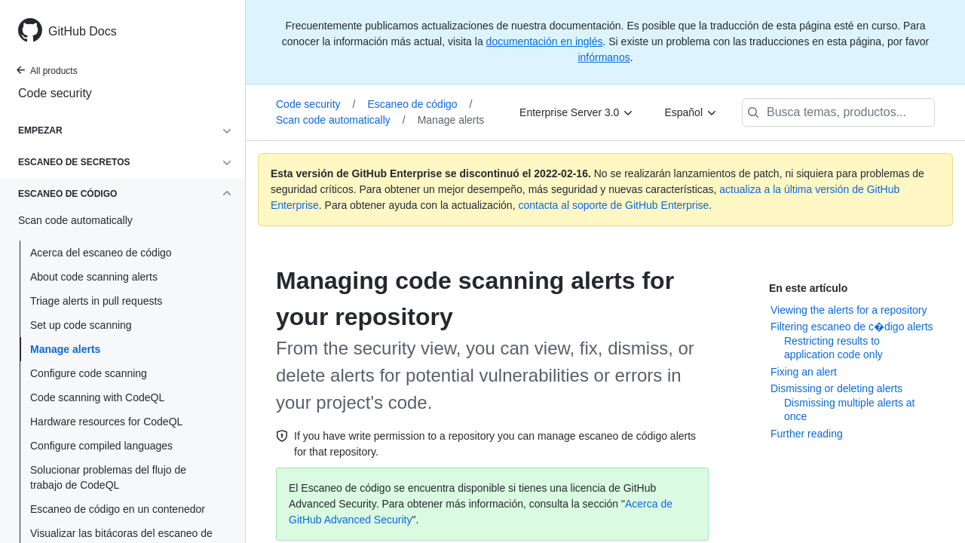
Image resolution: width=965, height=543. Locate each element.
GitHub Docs (82, 31)
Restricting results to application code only (833, 347)
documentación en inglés (544, 41)
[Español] (691, 112)
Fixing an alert (803, 372)
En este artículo (808, 288)
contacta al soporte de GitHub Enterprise (613, 205)
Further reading (806, 434)
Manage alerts (65, 349)
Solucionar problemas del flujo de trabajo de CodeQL (108, 477)
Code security (55, 93)
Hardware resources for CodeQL (106, 422)
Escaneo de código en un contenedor (117, 509)
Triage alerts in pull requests (96, 301)
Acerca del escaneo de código (101, 253)
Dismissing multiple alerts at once (849, 409)
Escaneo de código (419, 104)
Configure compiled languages (101, 446)
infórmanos (603, 57)
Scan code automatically (341, 120)
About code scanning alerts (94, 277)
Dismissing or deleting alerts (836, 388)
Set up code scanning (81, 325)
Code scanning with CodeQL (97, 397)
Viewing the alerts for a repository (848, 310)
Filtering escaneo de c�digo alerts (851, 327)
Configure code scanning (88, 373)
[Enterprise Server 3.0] (576, 112)
